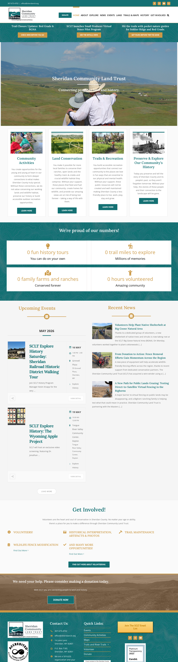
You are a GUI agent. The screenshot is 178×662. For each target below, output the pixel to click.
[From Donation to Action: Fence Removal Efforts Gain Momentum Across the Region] (102, 360)
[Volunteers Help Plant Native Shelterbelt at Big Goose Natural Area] (102, 331)
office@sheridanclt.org (30, 3)
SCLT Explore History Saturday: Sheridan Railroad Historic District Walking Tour (44, 361)
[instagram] (135, 638)
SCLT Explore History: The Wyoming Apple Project (43, 433)
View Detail (76, 398)
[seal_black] (18, 642)
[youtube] (141, 638)
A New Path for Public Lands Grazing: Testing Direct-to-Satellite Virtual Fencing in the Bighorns (142, 387)
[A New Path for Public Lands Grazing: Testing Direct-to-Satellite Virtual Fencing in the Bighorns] (102, 389)
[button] (168, 15)
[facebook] (130, 638)
